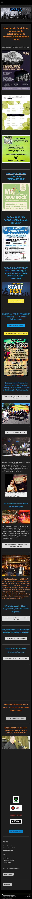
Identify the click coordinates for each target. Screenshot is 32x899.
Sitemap (13, 895)
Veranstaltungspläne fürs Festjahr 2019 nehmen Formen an (16, 545)
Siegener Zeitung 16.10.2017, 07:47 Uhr (16, 658)
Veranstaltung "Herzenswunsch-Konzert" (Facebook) (16, 397)
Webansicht (27, 896)
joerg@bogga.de (7, 862)
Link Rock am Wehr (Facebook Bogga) (16, 333)
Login (29, 895)
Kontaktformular (8, 874)
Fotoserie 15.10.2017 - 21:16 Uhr (16, 638)
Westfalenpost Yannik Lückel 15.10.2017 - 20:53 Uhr (16, 618)
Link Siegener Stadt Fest (16, 301)
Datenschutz (7, 884)
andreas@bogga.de (8, 850)
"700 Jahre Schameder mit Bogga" (16, 432)
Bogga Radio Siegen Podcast (16, 718)
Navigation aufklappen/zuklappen (16, 2)
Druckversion (6, 895)
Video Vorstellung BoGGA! (16, 325)
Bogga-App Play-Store (16, 831)
